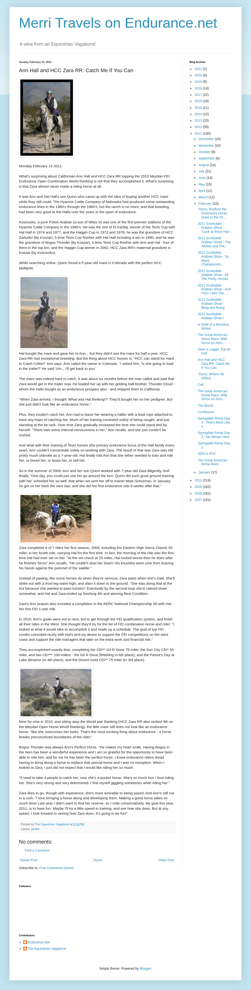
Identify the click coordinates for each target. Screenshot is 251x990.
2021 (199, 69)
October (204, 152)
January (204, 472)
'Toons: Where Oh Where (211, 376)
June (202, 178)
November (206, 145)
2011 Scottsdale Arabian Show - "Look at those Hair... (215, 228)
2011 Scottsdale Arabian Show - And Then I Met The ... (214, 289)
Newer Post (28, 860)
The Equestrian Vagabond (47, 948)
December (206, 139)
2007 (199, 500)
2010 (199, 480)
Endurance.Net (39, 942)
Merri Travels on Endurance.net (118, 23)
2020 (199, 75)
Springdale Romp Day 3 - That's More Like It (214, 422)
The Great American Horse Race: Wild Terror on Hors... (212, 339)
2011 (199, 133)
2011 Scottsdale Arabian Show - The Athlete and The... (214, 242)
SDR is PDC (207, 453)
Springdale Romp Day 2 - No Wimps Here (214, 435)
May (202, 184)
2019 (199, 82)
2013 (199, 120)
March (203, 197)
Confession (206, 412)
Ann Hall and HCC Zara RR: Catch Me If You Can (214, 364)
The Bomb (205, 405)
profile (35, 829)
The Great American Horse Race (212, 462)
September (206, 158)
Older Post (166, 860)
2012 (199, 127)
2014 (199, 114)
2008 (199, 493)
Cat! (201, 384)
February (205, 203)
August (204, 165)
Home (97, 860)
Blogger (145, 968)
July (201, 171)
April (202, 191)
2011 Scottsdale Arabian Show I (211, 316)
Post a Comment (37, 850)
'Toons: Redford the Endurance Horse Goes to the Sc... (212, 213)
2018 (199, 88)
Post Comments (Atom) (56, 868)
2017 (199, 95)
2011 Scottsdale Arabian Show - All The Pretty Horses (213, 275)
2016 (199, 101)
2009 (199, 487)
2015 (199, 108)
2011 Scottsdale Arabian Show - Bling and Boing (211, 303)
